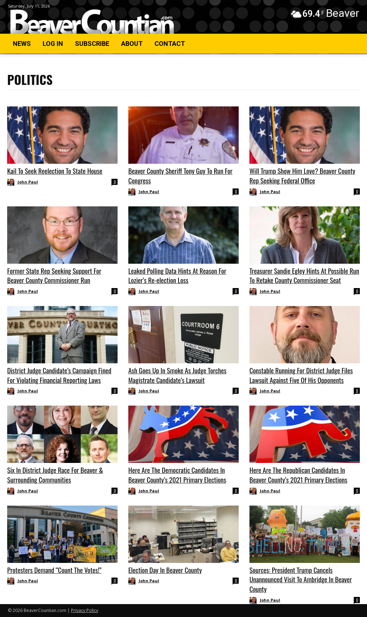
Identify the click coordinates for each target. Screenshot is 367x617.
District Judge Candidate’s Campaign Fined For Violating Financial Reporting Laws (59, 375)
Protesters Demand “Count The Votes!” (54, 570)
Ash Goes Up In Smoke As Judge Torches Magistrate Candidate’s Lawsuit (177, 375)
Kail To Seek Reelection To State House (55, 171)
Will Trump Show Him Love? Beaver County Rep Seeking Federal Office (302, 175)
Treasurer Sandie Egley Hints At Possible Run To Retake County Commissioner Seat (304, 275)
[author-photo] (11, 182)
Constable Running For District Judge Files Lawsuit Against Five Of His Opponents (301, 375)
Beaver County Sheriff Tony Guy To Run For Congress (180, 175)
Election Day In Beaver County (165, 570)
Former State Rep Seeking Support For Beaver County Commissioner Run (54, 275)
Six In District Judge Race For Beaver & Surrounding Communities (55, 474)
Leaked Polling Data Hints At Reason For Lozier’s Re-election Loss (177, 275)
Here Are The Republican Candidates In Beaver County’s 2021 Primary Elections (298, 474)
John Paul (28, 182)
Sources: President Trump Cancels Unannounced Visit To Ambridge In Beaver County (300, 579)
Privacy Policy (84, 610)
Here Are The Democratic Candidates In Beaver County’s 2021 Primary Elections (177, 474)
